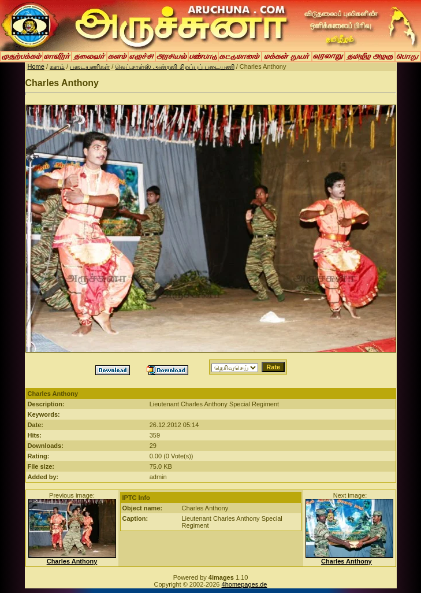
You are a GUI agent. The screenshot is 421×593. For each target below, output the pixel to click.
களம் (57, 66)
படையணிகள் (90, 66)
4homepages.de (244, 584)
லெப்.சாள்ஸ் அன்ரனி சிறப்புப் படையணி (174, 66)
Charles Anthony (72, 561)
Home (36, 66)
